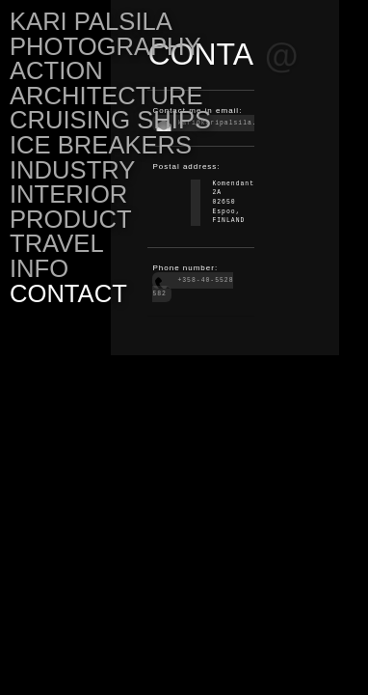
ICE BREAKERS (101, 144)
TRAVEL (57, 243)
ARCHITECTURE (106, 95)
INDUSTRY (72, 169)
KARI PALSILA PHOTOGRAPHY (105, 34)
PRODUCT (71, 219)
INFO (39, 268)
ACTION (56, 70)
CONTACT (68, 293)
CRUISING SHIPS (110, 119)
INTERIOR (68, 194)
